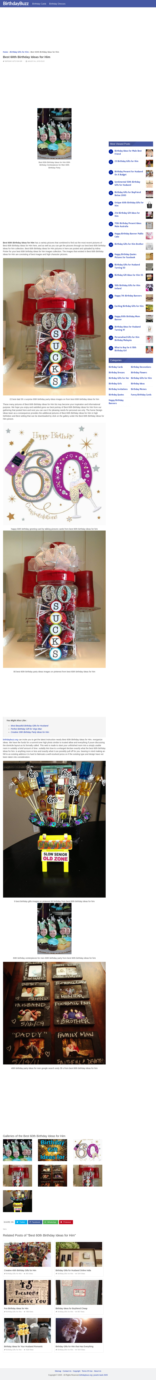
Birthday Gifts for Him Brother (129, 244)
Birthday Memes (139, 389)
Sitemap (58, 1371)
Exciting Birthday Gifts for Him (129, 306)
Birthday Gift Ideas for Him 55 (129, 275)
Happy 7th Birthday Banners (128, 295)
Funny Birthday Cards (141, 394)
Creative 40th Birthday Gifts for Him (20, 1270)
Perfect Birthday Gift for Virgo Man (26, 729)
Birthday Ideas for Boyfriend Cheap (71, 1308)
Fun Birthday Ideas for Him (16, 1308)
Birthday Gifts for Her (119, 378)
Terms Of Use (87, 1371)
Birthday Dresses (57, 3)
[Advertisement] (78, 29)
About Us (97, 1371)
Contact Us (67, 1371)
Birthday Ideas (138, 383)
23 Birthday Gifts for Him (126, 161)
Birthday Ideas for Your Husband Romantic (23, 1346)
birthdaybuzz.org (10, 739)
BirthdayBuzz (16, 3)
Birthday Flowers (139, 372)
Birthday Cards (39, 3)
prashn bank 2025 (101, 1375)
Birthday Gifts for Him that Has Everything (74, 1346)
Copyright (76, 1371)
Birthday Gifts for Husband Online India (73, 1270)
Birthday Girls (115, 383)
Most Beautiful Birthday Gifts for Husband (29, 726)
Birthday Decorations (141, 367)
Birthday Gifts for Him (13, 61)
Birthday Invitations (118, 389)
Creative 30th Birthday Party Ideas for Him (30, 732)
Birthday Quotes (116, 394)
